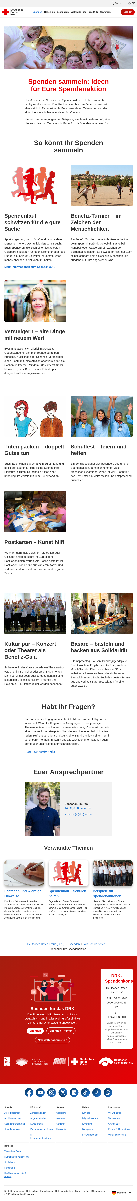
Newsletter (61, 1129)
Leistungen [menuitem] (63, 12)
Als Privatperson (12, 1113)
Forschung (9, 1168)
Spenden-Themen (60, 1030)
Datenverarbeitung (64, 1191)
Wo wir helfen (115, 1113)
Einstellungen (46, 1191)
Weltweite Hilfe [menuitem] (78, 12)
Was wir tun (114, 1118)
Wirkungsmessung (117, 1135)
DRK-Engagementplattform (40, 1136)
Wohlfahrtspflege (12, 1151)
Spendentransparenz (14, 1124)
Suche (116, 3)
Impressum (19, 1191)
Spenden (127, 12)
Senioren (60, 1124)
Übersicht (61, 1113)
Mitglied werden (90, 1118)
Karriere (86, 1113)
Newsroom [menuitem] (105, 12)
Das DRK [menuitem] (93, 12)
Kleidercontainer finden (41, 1129)
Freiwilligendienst (90, 1135)
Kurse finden (36, 1124)
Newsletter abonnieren (52, 1040)
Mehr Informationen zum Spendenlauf (28, 266)
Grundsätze (114, 1124)
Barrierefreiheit (82, 1191)
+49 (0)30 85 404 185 (78, 808)
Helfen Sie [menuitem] (49, 12)
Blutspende (87, 1129)
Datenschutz (32, 1191)
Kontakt (8, 1191)
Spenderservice (12, 1129)
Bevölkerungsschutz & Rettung (15, 1175)
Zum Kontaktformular (41, 751)
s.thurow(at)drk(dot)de (78, 814)
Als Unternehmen (12, 1118)
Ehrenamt (87, 1124)
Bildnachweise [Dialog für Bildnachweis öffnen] (98, 1191)
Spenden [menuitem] (37, 12)
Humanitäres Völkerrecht (16, 1157)
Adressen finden (38, 1113)
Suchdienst (9, 1162)
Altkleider (60, 1118)
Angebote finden (38, 1118)
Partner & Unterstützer (119, 1129)
